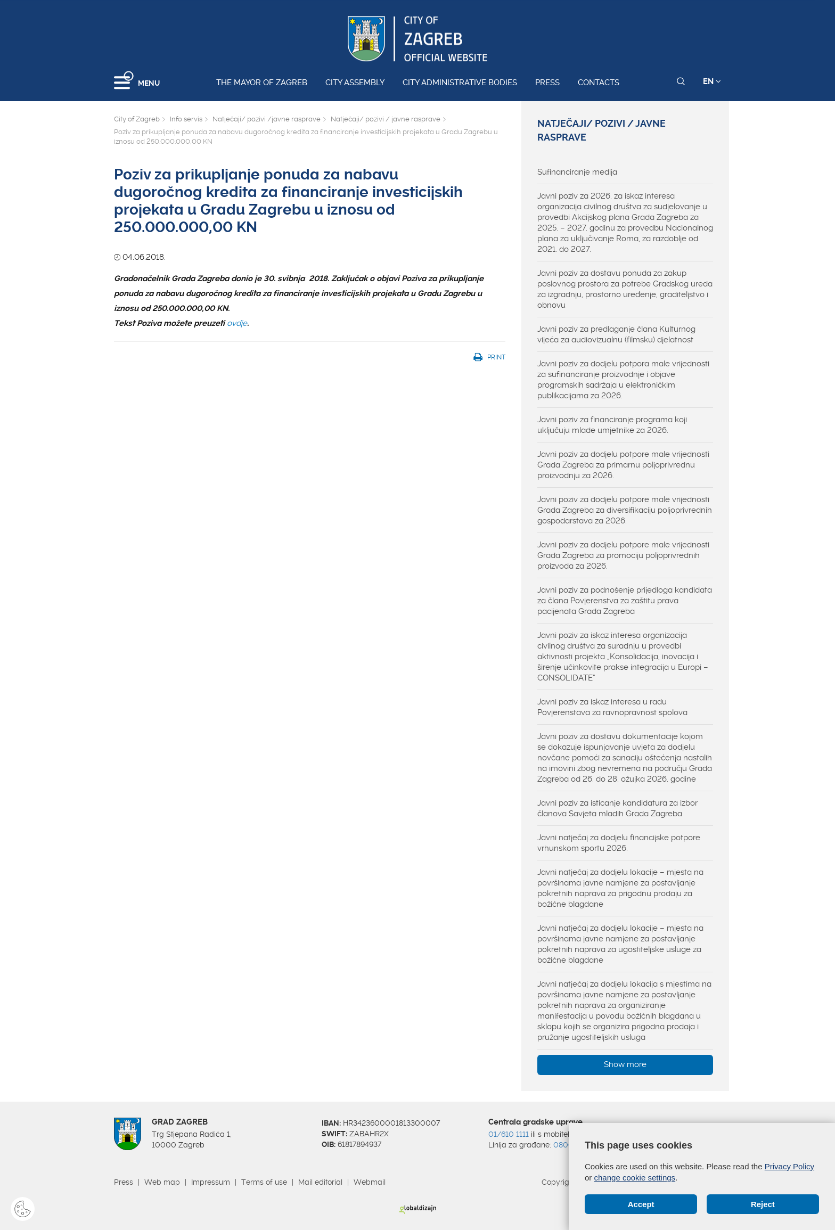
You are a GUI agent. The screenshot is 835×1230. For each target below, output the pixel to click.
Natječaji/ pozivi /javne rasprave (266, 119)
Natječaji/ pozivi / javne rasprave (385, 119)
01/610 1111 (508, 1134)
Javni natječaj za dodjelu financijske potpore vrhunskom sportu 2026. (618, 843)
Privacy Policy (789, 1166)
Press (547, 82)
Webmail (370, 1182)
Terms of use (264, 1182)
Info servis (186, 119)
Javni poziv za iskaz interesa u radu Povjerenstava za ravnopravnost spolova (612, 707)
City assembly (354, 82)
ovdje (237, 323)
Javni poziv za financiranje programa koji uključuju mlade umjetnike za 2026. (612, 425)
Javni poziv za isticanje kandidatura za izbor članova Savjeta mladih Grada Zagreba (617, 808)
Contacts (598, 82)
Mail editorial (320, 1182)
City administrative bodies (460, 82)
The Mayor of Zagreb (261, 82)
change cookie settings (635, 1177)
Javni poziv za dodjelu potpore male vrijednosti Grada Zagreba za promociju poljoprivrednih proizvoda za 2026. (623, 555)
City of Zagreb (137, 119)
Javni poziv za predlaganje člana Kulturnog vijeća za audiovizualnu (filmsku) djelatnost (616, 334)
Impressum (210, 1182)
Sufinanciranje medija (577, 172)
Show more (625, 1064)
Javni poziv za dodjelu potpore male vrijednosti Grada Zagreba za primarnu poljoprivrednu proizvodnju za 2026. (623, 464)
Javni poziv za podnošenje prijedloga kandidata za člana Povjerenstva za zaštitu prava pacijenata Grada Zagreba (624, 600)
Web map (162, 1182)
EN (712, 81)
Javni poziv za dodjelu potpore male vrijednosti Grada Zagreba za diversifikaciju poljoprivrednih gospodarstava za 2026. (624, 510)
